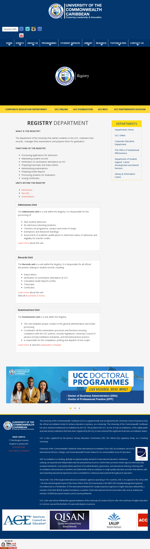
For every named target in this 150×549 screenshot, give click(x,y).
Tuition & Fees (118, 43)
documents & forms (35, 295)
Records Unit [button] (25, 257)
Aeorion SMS (10, 29)
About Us (32, 43)
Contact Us (137, 43)
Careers (11, 450)
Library (88, 43)
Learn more (23, 243)
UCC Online (61, 109)
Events (20, 43)
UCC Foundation (83, 109)
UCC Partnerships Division (130, 109)
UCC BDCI (103, 109)
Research (101, 43)
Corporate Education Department (26, 109)
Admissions (27, 190)
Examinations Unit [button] (29, 310)
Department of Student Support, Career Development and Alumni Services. (127, 164)
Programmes (49, 43)
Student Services (70, 43)
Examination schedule (50, 344)
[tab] (58, 205)
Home (9, 43)
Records (25, 193)
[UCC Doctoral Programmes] (75, 385)
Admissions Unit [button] (27, 204)
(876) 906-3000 (19, 447)
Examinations (28, 196)
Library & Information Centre (125, 175)
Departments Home (124, 129)
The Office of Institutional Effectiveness (127, 152)
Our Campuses (23, 450)
